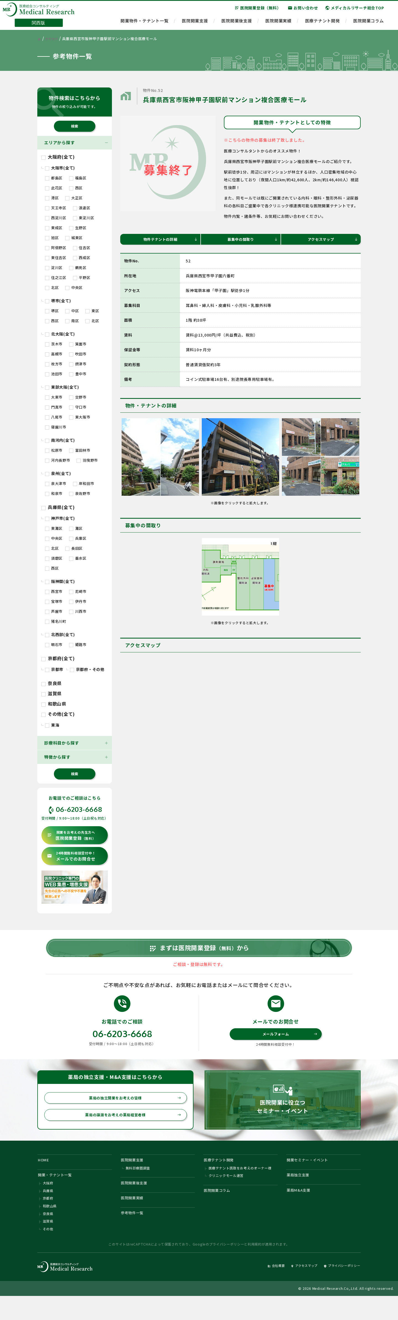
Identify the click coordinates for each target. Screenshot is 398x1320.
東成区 (53, 227)
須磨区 (53, 558)
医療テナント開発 (322, 24)
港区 (52, 197)
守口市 (78, 407)
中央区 (74, 287)
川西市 (78, 611)
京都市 (54, 669)
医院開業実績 (278, 24)
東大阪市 (79, 417)
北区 (52, 287)
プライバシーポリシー (226, 1267)
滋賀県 (51, 693)
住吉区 (81, 247)
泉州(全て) (58, 473)
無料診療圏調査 (138, 1185)
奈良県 (51, 683)
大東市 (53, 397)
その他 (48, 1251)
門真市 (53, 407)
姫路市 (78, 644)
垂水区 (78, 558)
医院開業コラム (368, 24)
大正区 (74, 197)
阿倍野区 (55, 247)
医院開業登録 (71, 835)
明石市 (53, 644)
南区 (72, 320)
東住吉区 (55, 257)
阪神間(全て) (60, 581)
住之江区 (55, 277)
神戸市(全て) (60, 518)
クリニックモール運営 (226, 1193)
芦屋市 (53, 611)
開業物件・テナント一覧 (144, 24)
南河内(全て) (60, 440)
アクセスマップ (332, 240)
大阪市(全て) (60, 168)
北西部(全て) (60, 634)
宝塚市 (53, 601)
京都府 (48, 1218)
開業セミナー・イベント (311, 1175)
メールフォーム (288, 1045)
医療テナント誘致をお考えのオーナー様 (240, 1185)
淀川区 (53, 267)
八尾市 (53, 417)
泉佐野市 (79, 493)
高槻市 (53, 354)
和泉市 (53, 493)
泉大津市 (55, 483)
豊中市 (78, 373)
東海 (52, 725)
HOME (44, 1175)
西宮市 (53, 591)
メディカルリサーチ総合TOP (354, 11)
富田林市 (79, 450)
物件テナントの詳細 (169, 240)
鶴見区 (78, 267)
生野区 (78, 227)
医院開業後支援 (236, 24)
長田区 (74, 548)
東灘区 (53, 528)
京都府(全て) (58, 658)
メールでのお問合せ (71, 856)
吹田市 (78, 354)
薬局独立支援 (300, 1192)
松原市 (53, 450)
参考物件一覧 (134, 1235)
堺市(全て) (58, 300)
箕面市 (78, 344)
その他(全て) (58, 714)
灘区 (76, 528)
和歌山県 (53, 703)
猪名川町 (55, 621)
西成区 (81, 257)
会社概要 (262, 1288)
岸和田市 (83, 483)
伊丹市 (78, 601)
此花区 (53, 187)
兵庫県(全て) (58, 507)
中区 (72, 310)
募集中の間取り (252, 240)
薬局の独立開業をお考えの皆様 (132, 1110)
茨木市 (53, 344)
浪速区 (81, 207)
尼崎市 (78, 591)
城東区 (74, 237)
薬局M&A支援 (300, 1209)
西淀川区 (55, 217)
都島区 (53, 177)
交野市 (78, 397)
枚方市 (53, 363)
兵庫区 (78, 538)
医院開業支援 (195, 24)
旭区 (52, 237)
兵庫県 (48, 1210)
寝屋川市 (55, 427)
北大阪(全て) (60, 334)
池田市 (53, 373)
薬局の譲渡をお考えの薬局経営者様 (129, 1129)
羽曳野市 (87, 460)
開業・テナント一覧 (58, 1192)
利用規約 (255, 1267)
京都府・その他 (87, 669)
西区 (76, 187)
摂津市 (78, 363)
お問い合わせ (303, 11)
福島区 (78, 177)
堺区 (52, 310)
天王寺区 (55, 207)
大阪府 (48, 1202)
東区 (92, 310)
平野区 (81, 277)
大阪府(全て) (58, 156)
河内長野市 (57, 460)
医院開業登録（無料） (257, 11)
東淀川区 (83, 217)
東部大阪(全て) (62, 387)
